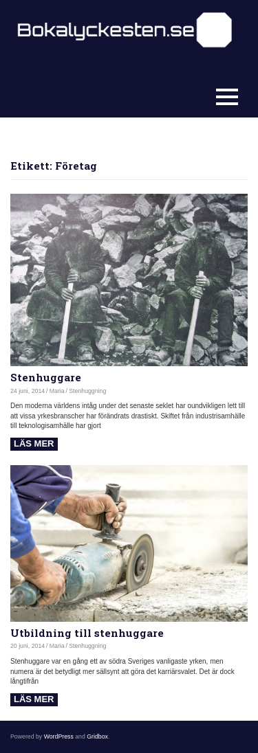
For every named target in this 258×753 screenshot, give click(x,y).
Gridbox (97, 736)
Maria (57, 390)
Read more (34, 444)
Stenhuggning (87, 390)
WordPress (59, 736)
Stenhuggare (45, 377)
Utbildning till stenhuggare (87, 633)
